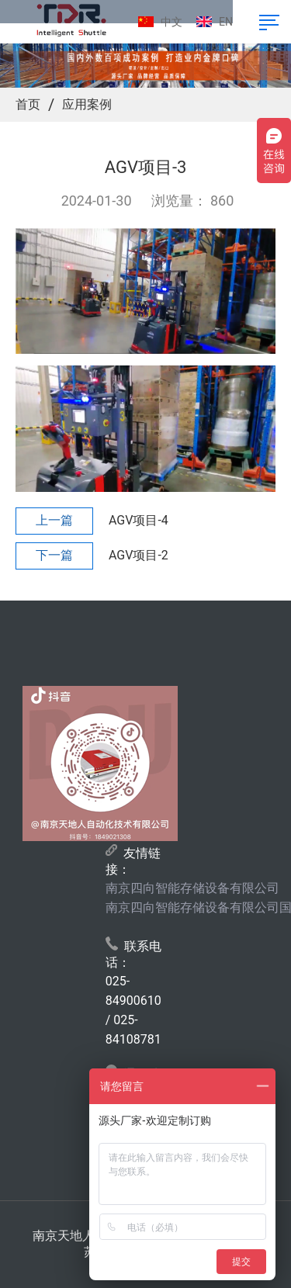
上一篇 (54, 520)
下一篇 (54, 555)
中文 (171, 22)
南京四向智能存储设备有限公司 (192, 888)
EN (226, 22)
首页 (28, 104)
